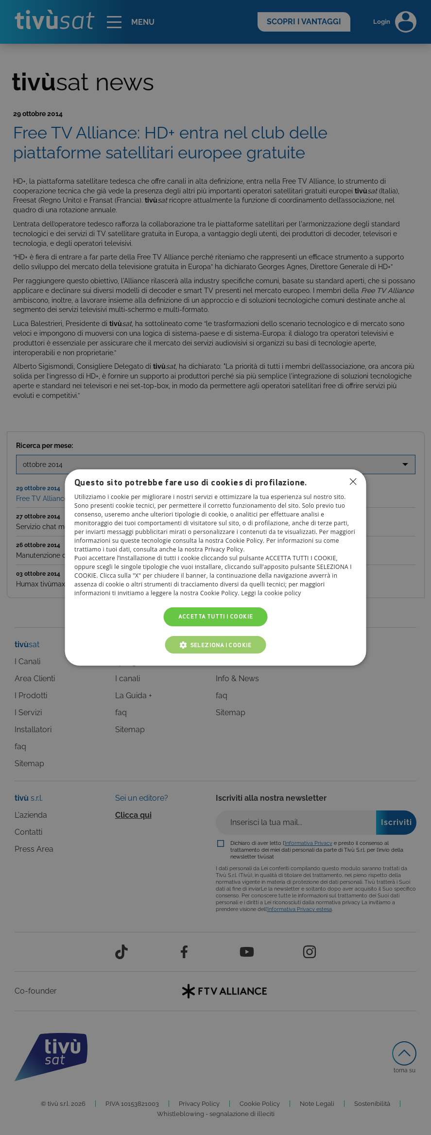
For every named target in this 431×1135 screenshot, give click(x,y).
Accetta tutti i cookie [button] (215, 616)
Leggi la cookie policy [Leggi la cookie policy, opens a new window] (271, 593)
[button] (215, 644)
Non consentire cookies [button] (353, 481)
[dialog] (215, 567)
